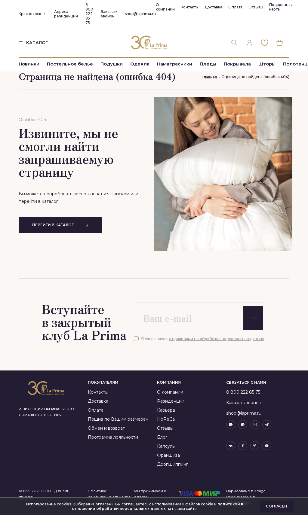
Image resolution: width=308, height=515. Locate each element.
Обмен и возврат (106, 428)
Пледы (208, 64)
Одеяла (139, 64)
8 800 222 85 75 (89, 13)
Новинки (29, 64)
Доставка (213, 7)
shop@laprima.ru (140, 13)
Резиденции (170, 401)
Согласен (276, 506)
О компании (165, 6)
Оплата (235, 7)
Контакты (190, 7)
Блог (162, 437)
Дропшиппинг (172, 464)
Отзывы (255, 7)
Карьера (166, 410)
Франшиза (168, 455)
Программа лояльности (113, 437)
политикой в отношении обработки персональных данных (157, 506)
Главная (209, 77)
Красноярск (30, 13)
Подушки (111, 64)
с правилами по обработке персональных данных (216, 339)
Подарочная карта (281, 6)
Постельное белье (70, 64)
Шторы (267, 64)
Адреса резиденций (66, 13)
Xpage (259, 491)
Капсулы (166, 446)
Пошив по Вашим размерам (118, 419)
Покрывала (237, 64)
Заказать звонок (109, 13)
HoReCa (166, 419)
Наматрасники (174, 64)
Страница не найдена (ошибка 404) (255, 77)
